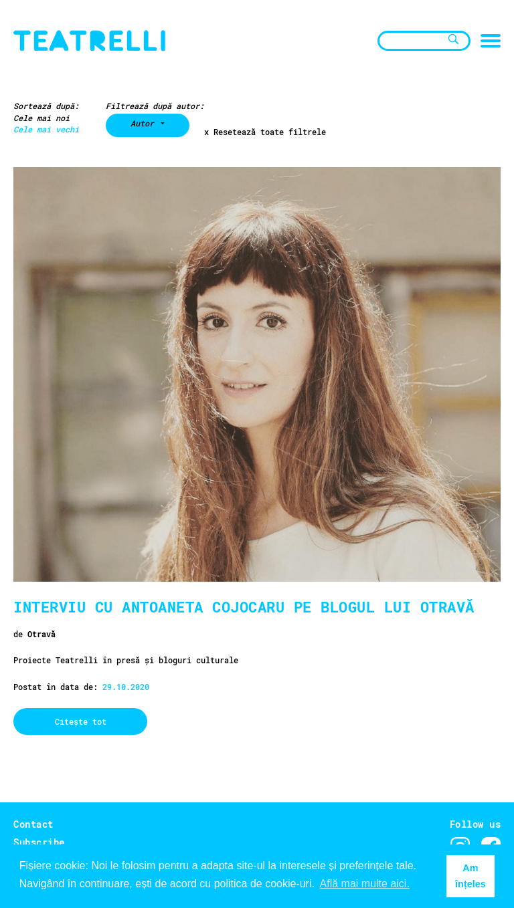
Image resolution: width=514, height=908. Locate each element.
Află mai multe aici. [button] (365, 883)
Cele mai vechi (46, 129)
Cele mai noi (41, 118)
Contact (33, 824)
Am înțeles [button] (470, 876)
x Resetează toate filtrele (265, 132)
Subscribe (39, 842)
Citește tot (80, 721)
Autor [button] (145, 123)
